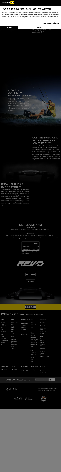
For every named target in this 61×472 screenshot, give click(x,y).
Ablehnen (9, 27)
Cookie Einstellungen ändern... (51, 23)
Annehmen (39, 27)
